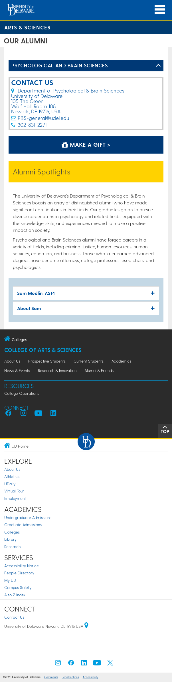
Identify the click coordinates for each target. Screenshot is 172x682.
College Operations (21, 393)
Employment (15, 498)
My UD (10, 580)
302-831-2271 (32, 125)
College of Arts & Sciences (43, 350)
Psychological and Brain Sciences (59, 65)
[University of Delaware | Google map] (86, 626)
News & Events (17, 370)
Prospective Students (47, 361)
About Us (12, 361)
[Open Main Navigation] (160, 9)
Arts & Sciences (27, 27)
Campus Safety (17, 587)
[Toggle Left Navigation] (158, 65)
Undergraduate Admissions (27, 517)
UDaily (9, 483)
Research (12, 546)
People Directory (19, 572)
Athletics (11, 476)
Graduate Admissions (23, 524)
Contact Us (14, 617)
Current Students (89, 361)
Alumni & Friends (99, 370)
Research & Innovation (57, 370)
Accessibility (90, 677)
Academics (121, 361)
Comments (51, 677)
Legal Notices (70, 677)
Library (10, 539)
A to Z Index (14, 594)
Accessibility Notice (21, 565)
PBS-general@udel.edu (43, 118)
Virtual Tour (14, 490)
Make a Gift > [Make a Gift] (86, 144)
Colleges (12, 532)
